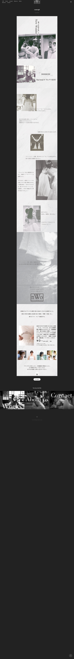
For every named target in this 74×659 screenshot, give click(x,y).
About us (16, 1)
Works (20, 1)
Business (4, 2)
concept (11, 1)
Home (6, 1)
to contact (37, 379)
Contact (8, 2)
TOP (3, 1)
